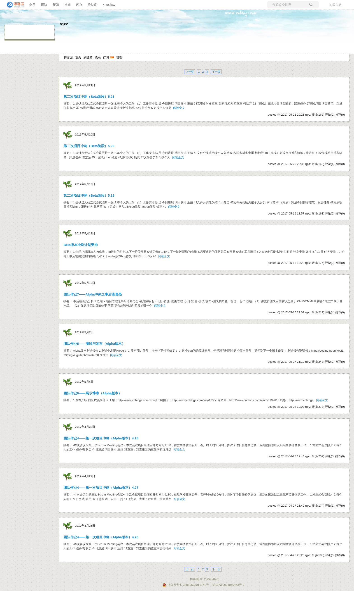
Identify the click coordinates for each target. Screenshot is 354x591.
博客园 (68, 57)
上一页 (190, 71)
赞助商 (92, 5)
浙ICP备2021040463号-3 (228, 584)
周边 (44, 5)
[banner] (14, 5)
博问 (67, 5)
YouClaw (109, 5)
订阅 (106, 57)
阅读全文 (179, 108)
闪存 (79, 5)
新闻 (56, 5)
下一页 (216, 71)
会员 (32, 5)
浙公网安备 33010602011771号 (185, 584)
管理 (119, 57)
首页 (78, 57)
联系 (98, 57)
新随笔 (88, 57)
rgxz (64, 24)
